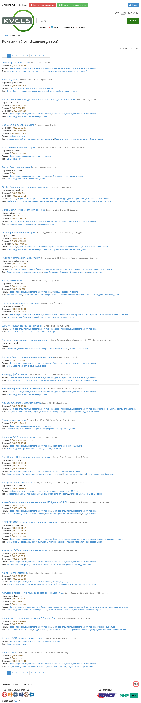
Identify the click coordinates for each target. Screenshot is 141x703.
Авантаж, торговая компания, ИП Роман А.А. (25, 389)
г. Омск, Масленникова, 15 (44, 167)
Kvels (16, 701)
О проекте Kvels (9, 5)
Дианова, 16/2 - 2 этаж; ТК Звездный (62, 210)
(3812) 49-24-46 (19, 604)
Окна (9, 91)
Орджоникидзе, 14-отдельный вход (63, 550)
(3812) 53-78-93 (19, 661)
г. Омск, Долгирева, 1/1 (46, 437)
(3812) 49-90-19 (19, 466)
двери (32, 564)
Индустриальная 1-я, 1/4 (45, 125)
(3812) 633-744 (18, 193)
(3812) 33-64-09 (19, 286)
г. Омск (23, 5)
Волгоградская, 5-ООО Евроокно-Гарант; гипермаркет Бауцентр (69, 258)
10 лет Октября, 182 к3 (85, 99)
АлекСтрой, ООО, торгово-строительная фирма (26, 457)
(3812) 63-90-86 (19, 128)
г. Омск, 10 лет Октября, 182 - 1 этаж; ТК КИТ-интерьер (60, 147)
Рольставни (50, 514)
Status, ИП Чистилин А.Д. (15, 280)
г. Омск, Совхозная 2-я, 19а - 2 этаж (60, 638)
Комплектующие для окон (24, 514)
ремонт (78, 411)
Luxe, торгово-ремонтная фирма (18, 232)
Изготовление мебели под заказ (21, 139)
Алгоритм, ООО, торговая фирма (19, 437)
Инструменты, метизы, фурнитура (67, 176)
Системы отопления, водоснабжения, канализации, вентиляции (38, 269)
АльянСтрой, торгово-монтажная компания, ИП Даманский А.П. (34, 502)
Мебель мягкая (61, 139)
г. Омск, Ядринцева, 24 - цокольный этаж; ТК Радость (60, 232)
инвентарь (57, 448)
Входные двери (19, 91)
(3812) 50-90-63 (19, 406)
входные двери (34, 71)
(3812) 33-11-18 (19, 531)
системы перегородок (49, 317)
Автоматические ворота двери (37, 294)
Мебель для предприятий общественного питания (104, 630)
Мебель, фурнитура (18, 136)
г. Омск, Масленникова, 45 (60, 187)
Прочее (13, 199)
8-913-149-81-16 (19, 111)
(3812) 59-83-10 (19, 463)
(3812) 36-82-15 (19, 468)
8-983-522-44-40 (19, 238)
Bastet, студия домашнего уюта (18, 125)
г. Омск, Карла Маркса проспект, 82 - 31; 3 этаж (49, 374)
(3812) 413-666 (18, 289)
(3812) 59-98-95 (19, 443)
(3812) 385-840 (18, 658)
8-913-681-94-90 (19, 105)
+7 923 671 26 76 (19, 133)
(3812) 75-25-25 (19, 65)
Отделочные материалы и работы (32, 199)
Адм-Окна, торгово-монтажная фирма (21, 403)
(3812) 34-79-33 (19, 559)
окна (9, 224)
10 (43, 55)
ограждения (69, 429)
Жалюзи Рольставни (78, 494)
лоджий (35, 224)
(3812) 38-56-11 (19, 624)
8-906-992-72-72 (19, 508)
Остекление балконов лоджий (60, 542)
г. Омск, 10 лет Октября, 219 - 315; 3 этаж (70, 457)
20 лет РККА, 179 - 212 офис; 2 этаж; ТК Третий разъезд (42, 652)
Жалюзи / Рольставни (22, 380)
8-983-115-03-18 (19, 423)
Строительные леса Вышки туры (101, 474)
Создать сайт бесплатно (43, 5)
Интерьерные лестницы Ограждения (67, 294)
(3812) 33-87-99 (19, 621)
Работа (81, 27)
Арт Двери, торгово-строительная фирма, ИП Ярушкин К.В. (32, 593)
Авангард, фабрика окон (14, 374)
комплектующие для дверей (74, 71)
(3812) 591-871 (18, 216)
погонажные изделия (51, 71)
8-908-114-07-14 (19, 218)
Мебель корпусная (45, 139)
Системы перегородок (72, 380)
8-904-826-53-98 (19, 241)
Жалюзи (40, 514)
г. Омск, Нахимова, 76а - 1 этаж (56, 326)
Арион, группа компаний (14, 573)
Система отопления (78, 272)
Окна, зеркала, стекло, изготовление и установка (74, 68)
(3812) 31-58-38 (19, 536)
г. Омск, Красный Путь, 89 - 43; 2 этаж (65, 389)
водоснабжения (95, 272)
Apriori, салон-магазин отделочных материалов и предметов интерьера (38, 99)
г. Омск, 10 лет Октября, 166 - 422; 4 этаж (45, 573)
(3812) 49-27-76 (19, 488)
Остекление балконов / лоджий (27, 332)
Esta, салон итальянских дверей (18, 147)
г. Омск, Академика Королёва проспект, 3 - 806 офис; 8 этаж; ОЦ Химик (81, 340)
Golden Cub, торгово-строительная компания (25, 187)
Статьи (54, 27)
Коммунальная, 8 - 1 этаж (50, 303)
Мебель (74, 491)
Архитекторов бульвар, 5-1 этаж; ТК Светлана (88, 502)
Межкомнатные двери (37, 91)
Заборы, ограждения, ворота (65, 292)
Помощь (16, 684)
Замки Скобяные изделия (33, 179)
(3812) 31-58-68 (19, 533)
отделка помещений (91, 411)
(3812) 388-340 (18, 655)
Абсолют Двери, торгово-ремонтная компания (25, 340)
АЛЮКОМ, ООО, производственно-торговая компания (29, 522)
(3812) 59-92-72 (19, 505)
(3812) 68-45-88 (19, 309)
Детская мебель (61, 494)
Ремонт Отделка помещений (73, 201)
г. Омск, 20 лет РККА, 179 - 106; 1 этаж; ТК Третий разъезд (59, 482)
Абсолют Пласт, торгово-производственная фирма (28, 357)
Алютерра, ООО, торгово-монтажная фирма (24, 550)
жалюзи (78, 666)
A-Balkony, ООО (10, 79)
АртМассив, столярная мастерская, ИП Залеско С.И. (29, 618)
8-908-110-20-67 (19, 360)
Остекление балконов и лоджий (62, 91)
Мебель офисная (44, 584)
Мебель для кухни (45, 494)
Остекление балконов (58, 272)
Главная (5, 35)
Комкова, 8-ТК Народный (65, 357)
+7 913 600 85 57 (19, 244)
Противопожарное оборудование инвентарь (41, 474)
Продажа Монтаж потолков (99, 201)
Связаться (27, 684)
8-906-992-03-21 (19, 601)
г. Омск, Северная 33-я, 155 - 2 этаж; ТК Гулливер (85, 593)
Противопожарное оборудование (67, 446)
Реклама (6, 684)
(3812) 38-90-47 (19, 576)
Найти (133, 20)
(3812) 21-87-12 (19, 196)
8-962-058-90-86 (19, 131)
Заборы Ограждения (95, 294)
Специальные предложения (72, 5)
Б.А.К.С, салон (9, 652)
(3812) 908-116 (18, 108)
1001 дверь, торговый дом (15, 62)
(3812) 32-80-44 (19, 579)
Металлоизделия (14, 294)
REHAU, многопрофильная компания (21, 258)
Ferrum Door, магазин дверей (17, 167)
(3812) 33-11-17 (19, 528)
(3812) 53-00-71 (19, 173)
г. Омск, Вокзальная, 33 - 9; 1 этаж (43, 281)
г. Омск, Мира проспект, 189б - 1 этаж (73, 618)
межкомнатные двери (16, 71)
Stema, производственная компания (20, 303)
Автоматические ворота (17, 564)
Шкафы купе (76, 584)
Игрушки (56, 641)
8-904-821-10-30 (19, 312)
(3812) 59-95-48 (19, 153)
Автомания (68, 27)
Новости (43, 27)
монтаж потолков (73, 514)
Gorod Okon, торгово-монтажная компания (23, 210)
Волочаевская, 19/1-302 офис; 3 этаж (35, 80)
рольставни (88, 666)
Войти (133, 5)
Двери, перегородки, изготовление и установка (30, 68)
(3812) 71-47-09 (19, 266)
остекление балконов (21, 224)
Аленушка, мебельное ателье (17, 482)
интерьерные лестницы (52, 429)
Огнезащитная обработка (73, 474)
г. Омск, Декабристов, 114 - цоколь (73, 522)
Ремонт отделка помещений (60, 610)
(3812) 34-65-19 (19, 85)
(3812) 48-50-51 (19, 556)
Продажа (61, 514)
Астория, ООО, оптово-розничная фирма (23, 638)
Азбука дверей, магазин (14, 420)
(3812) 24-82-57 (19, 553)
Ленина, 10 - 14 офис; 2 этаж (54, 403)
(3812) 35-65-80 (19, 264)
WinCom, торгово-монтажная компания (22, 326)
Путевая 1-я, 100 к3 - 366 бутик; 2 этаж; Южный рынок (51, 420)
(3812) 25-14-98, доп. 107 (23, 440)
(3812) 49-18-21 (19, 599)
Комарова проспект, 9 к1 (40, 62)
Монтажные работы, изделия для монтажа (116, 409)
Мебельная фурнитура (32, 272)
